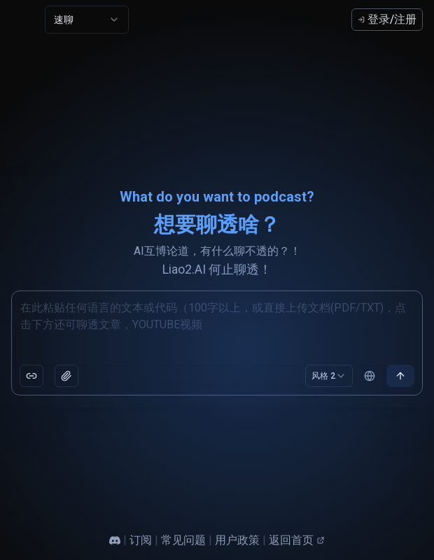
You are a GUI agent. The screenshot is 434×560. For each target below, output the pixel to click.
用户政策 (237, 540)
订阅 (141, 540)
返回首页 (297, 540)
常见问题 (183, 540)
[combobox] (87, 20)
